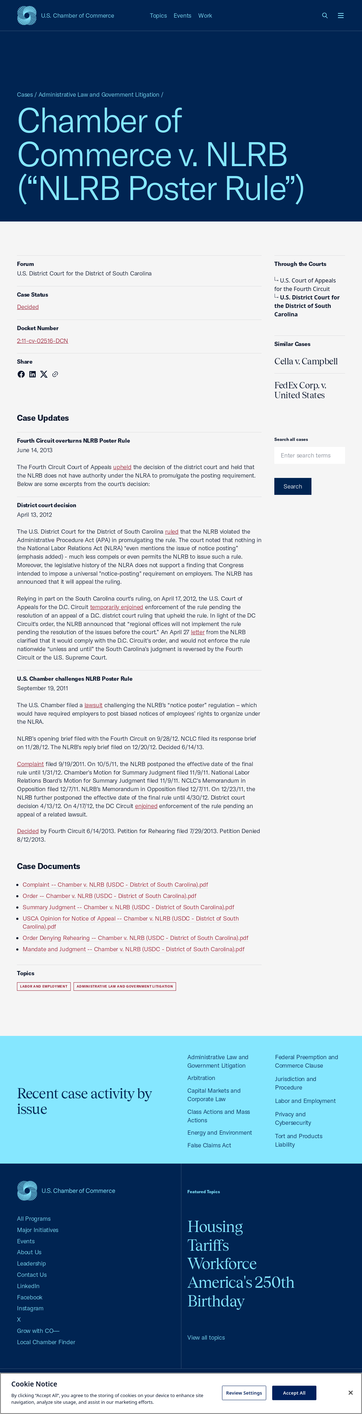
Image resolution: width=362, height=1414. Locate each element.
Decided (28, 306)
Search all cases (291, 439)
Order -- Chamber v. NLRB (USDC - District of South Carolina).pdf (110, 895)
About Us (29, 1252)
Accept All (294, 1392)
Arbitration (201, 1077)
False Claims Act (209, 1145)
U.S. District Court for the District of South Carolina (307, 305)
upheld (122, 467)
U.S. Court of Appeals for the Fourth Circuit (305, 285)
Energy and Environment (219, 1132)
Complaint (30, 763)
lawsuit (93, 705)
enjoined (146, 805)
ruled (172, 531)
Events (182, 15)
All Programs (33, 1218)
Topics (158, 15)
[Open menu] (341, 15)
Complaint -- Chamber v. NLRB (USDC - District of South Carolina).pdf (115, 884)
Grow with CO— (38, 1330)
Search (293, 486)
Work (205, 15)
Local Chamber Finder (46, 1342)
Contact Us (32, 1274)
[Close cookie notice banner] (350, 1392)
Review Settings (244, 1392)
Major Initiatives (37, 1229)
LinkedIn (28, 1285)
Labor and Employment (44, 986)
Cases (25, 94)
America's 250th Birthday (240, 1291)
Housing (215, 1227)
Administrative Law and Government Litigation (99, 94)
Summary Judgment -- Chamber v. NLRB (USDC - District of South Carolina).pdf (128, 907)
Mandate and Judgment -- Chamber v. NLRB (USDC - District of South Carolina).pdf (134, 949)
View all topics (206, 1337)
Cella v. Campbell (306, 361)
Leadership (31, 1263)
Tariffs (208, 1245)
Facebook (29, 1297)
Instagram (30, 1308)
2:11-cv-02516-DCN (42, 340)
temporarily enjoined (117, 607)
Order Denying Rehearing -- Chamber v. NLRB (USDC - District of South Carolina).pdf (136, 937)
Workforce (222, 1264)
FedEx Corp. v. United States (300, 390)
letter (198, 632)
